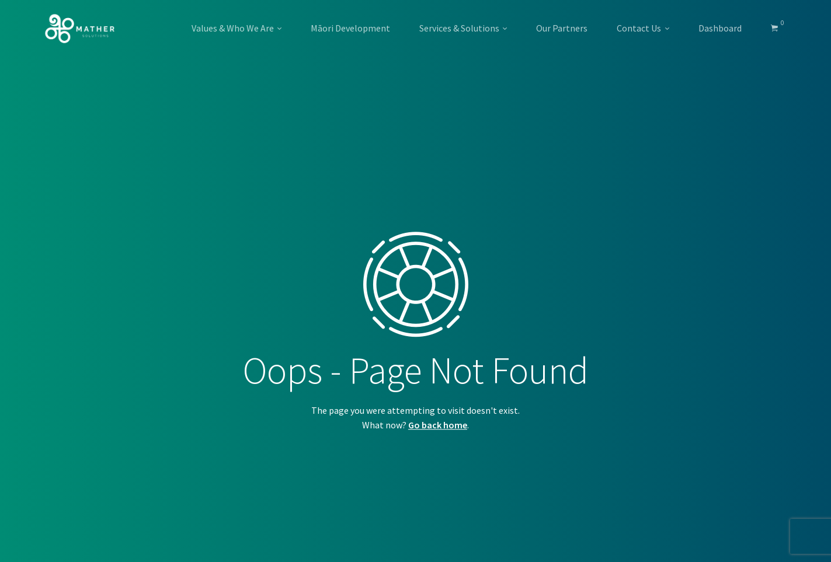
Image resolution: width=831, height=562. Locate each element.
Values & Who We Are (233, 28)
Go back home (437, 425)
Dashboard (720, 28)
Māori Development (350, 28)
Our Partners (561, 28)
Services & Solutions (459, 28)
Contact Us (639, 28)
